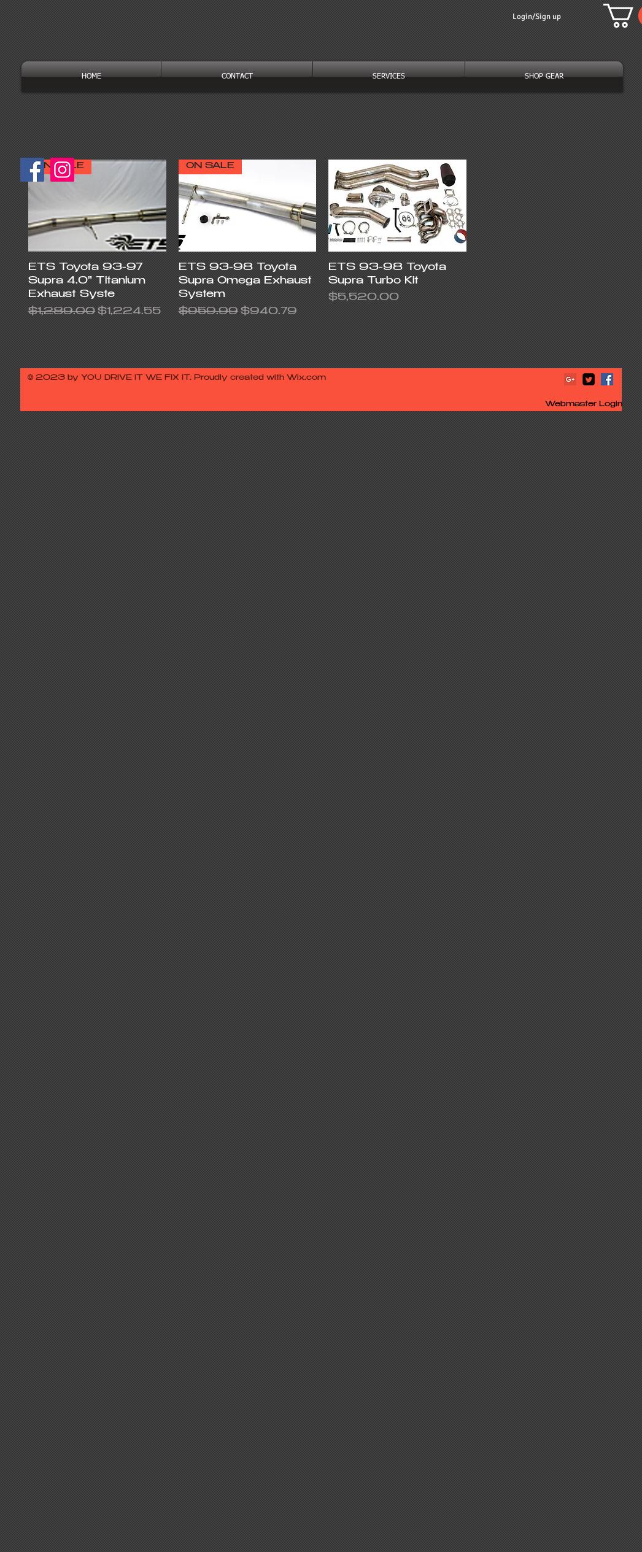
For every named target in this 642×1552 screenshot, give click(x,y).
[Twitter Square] (588, 379)
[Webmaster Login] (583, 405)
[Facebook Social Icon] (607, 379)
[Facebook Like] (104, 175)
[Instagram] (62, 170)
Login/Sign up (536, 16)
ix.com (311, 378)
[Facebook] (32, 170)
